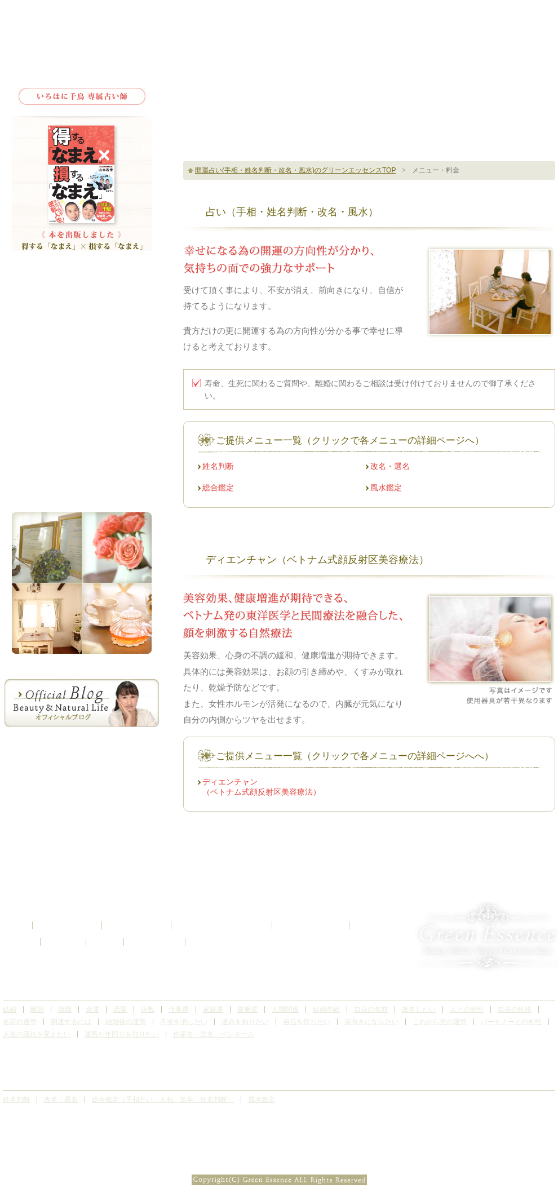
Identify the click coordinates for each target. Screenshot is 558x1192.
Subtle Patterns (279, 1166)
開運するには (71, 1022)
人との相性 (467, 1009)
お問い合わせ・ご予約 (82, 435)
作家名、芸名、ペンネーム (213, 1034)
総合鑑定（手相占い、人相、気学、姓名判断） (163, 1100)
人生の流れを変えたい (36, 1034)
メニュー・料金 (82, 330)
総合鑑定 (218, 487)
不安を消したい (183, 1022)
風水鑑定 (386, 487)
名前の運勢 (20, 1022)
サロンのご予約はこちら (453, 58)
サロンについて (82, 305)
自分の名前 (371, 1009)
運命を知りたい (245, 1022)
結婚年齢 (326, 1009)
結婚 (9, 1009)
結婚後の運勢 (125, 1022)
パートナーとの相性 (511, 1022)
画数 (147, 1009)
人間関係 (285, 1009)
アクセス (82, 406)
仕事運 (179, 1009)
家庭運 (213, 1009)
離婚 (37, 1009)
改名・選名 (390, 466)
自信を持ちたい (306, 1022)
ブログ (105, 941)
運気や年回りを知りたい (122, 1034)
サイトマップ (154, 941)
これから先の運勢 (440, 1022)
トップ (82, 278)
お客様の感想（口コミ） (221, 925)
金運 (92, 1009)
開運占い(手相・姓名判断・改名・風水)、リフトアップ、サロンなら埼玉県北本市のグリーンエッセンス (279, 1153)
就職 (65, 1009)
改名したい (419, 1009)
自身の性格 (515, 1009)
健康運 (247, 1009)
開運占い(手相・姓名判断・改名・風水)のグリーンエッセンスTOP (295, 170)
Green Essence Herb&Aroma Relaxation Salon (82, 46)
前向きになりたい (371, 1022)
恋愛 (120, 1009)
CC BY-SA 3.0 (318, 1166)
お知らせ (63, 941)
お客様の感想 (82, 356)
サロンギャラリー (82, 381)
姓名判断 (218, 466)
